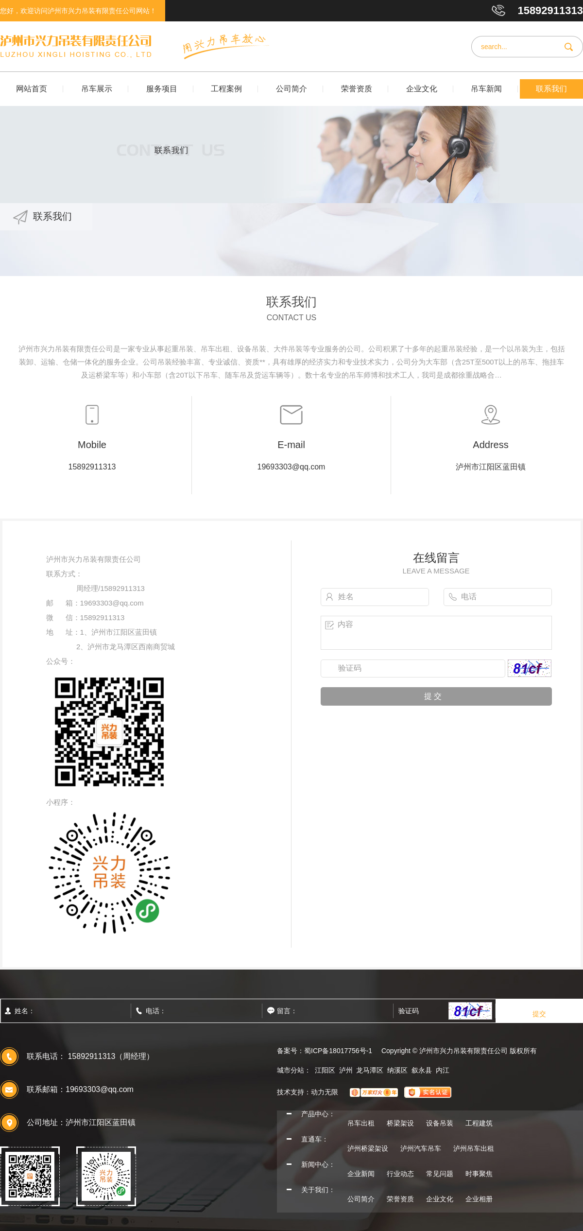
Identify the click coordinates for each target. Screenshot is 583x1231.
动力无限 (324, 1092)
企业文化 (421, 89)
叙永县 (422, 1070)
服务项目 (161, 89)
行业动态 (400, 1174)
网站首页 (31, 89)
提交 (539, 1014)
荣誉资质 (356, 89)
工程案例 (226, 89)
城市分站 (290, 1070)
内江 (442, 1070)
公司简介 (291, 89)
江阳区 (325, 1070)
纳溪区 (397, 1070)
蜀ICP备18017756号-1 (338, 1051)
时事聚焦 (479, 1174)
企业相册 (479, 1199)
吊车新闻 (486, 89)
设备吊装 (439, 1123)
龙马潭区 (369, 1070)
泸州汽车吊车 (420, 1148)
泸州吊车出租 (473, 1148)
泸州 (346, 1070)
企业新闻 (361, 1174)
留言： (308, 1011)
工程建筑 (479, 1123)
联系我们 (551, 89)
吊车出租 (361, 1123)
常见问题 (439, 1174)
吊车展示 (96, 89)
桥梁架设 (400, 1123)
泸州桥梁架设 (367, 1148)
